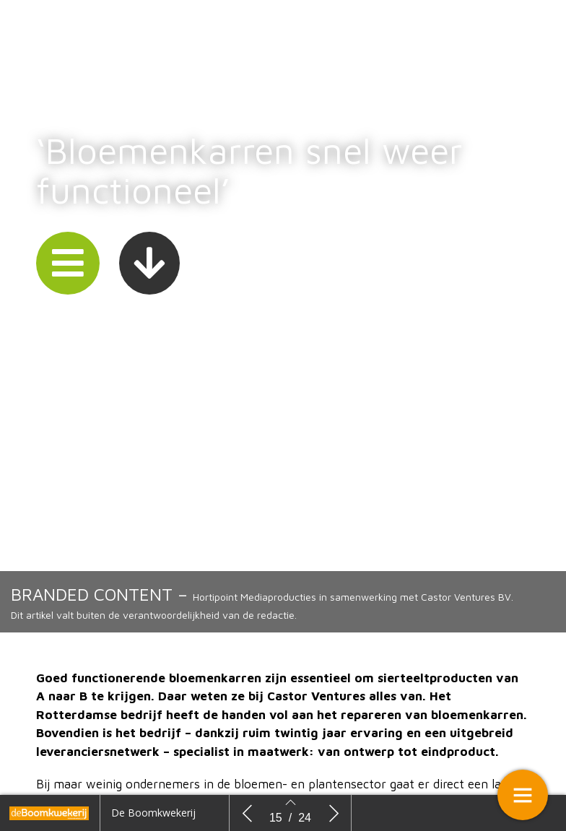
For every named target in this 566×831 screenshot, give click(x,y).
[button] (68, 266)
